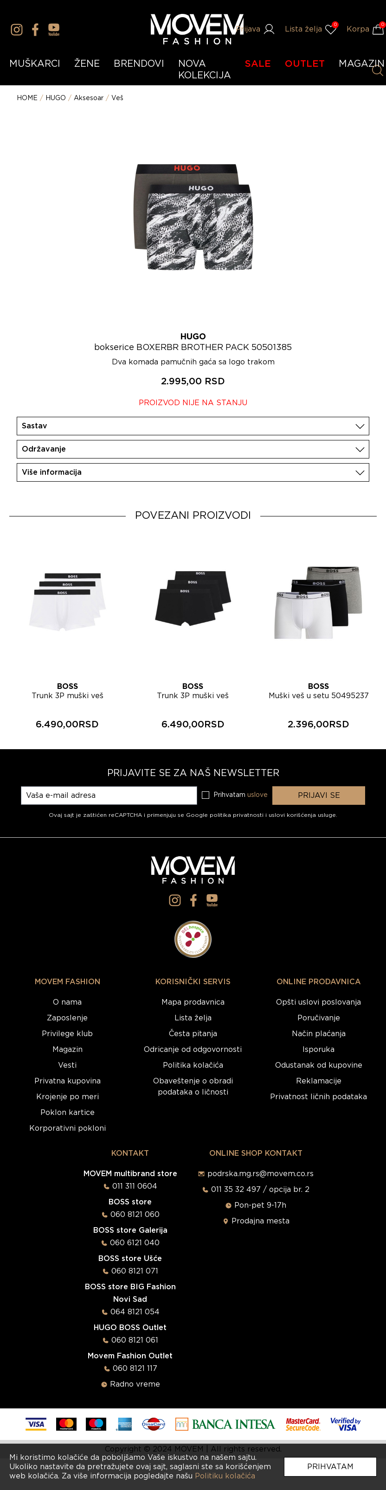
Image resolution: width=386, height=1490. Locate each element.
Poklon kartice (67, 1112)
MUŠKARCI (34, 64)
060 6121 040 (135, 1243)
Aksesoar (88, 98)
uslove (257, 795)
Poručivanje (318, 1018)
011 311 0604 (134, 1186)
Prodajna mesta (261, 1221)
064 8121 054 (135, 1312)
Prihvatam (330, 1467)
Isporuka (318, 1049)
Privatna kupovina (67, 1081)
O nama (67, 1002)
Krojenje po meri (67, 1097)
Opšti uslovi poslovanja (318, 1002)
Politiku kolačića (225, 1476)
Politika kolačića (193, 1065)
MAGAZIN (362, 64)
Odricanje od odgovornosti (193, 1049)
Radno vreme (135, 1384)
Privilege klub (67, 1034)
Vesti (67, 1065)
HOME (27, 98)
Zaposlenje (67, 1018)
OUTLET (305, 64)
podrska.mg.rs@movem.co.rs (260, 1174)
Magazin (67, 1049)
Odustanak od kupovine (318, 1065)
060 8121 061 (134, 1340)
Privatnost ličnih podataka (318, 1097)
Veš (117, 98)
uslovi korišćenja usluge (302, 815)
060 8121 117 (135, 1368)
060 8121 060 (135, 1214)
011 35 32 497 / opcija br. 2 (260, 1189)
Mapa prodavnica (193, 1002)
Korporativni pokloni (67, 1128)
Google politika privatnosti (225, 815)
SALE (258, 64)
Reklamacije (318, 1081)
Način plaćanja (319, 1034)
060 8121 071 (134, 1271)
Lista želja (193, 1018)
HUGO (55, 98)
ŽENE (87, 64)
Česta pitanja (193, 1034)
